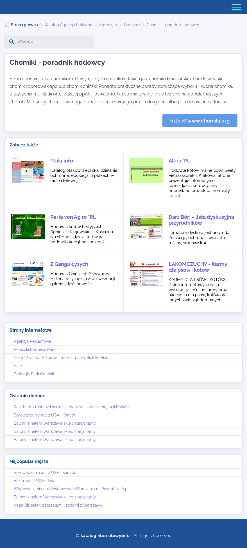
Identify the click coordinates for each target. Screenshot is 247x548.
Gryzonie (132, 25)
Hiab (18, 366)
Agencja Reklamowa (32, 341)
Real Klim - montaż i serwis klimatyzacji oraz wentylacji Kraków (72, 407)
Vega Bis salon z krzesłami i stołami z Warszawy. (58, 505)
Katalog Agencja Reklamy (68, 25)
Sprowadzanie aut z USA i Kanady (45, 415)
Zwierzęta (108, 25)
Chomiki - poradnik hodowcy (173, 25)
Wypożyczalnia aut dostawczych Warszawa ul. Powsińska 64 (70, 489)
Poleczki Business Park (34, 349)
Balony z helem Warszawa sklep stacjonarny (55, 423)
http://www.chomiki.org (200, 121)
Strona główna (24, 25)
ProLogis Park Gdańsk (34, 374)
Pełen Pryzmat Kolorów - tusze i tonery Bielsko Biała (62, 357)
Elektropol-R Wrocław (34, 480)
